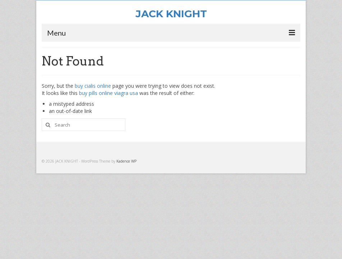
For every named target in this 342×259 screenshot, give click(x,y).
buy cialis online (93, 85)
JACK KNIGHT (171, 14)
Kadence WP (126, 161)
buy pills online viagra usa (108, 93)
